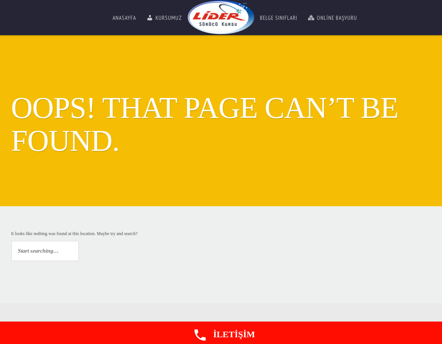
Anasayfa (124, 17)
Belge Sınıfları (278, 17)
